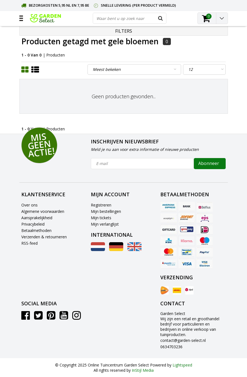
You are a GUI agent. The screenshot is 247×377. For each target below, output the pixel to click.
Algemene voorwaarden (42, 211)
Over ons (29, 205)
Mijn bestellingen (106, 211)
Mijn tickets (101, 217)
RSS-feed (29, 243)
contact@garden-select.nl (183, 340)
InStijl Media (143, 370)
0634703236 (171, 346)
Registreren (101, 205)
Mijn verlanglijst (105, 224)
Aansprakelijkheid (36, 217)
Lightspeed (182, 365)
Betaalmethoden (36, 230)
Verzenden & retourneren (44, 236)
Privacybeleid (33, 224)
